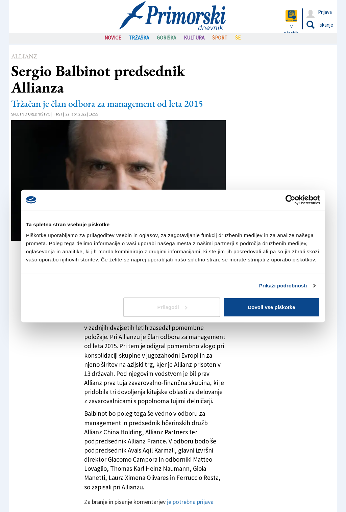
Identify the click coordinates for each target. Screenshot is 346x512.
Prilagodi (172, 307)
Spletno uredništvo (31, 114)
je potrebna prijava (190, 502)
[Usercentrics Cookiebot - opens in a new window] (290, 200)
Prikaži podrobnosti (283, 285)
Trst (58, 114)
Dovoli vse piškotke (271, 307)
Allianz (24, 56)
